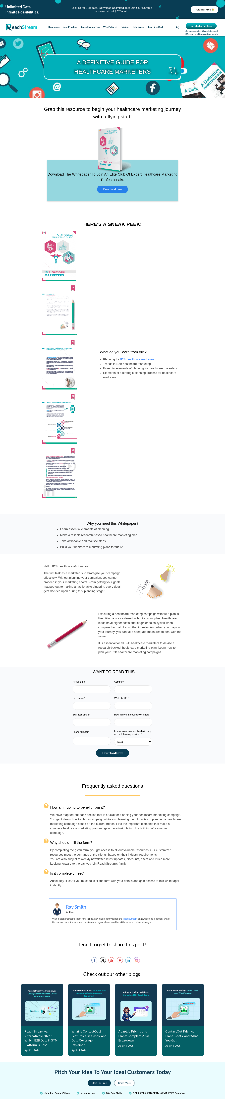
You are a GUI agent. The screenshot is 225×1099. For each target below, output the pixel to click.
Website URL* (121, 698)
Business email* (81, 714)
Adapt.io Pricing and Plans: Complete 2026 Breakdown (133, 1036)
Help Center (138, 26)
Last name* (79, 698)
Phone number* (81, 731)
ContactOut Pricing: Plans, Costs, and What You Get (181, 1036)
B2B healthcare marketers (137, 359)
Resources (53, 26)
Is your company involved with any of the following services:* (133, 732)
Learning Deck (156, 26)
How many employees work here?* (132, 714)
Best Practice (70, 26)
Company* (119, 681)
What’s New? (110, 26)
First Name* (79, 681)
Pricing (124, 26)
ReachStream (130, 918)
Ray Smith (76, 907)
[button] (177, 27)
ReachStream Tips (90, 26)
